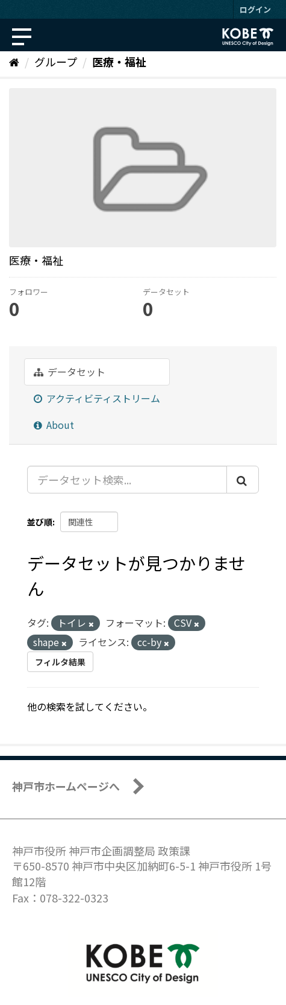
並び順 (39, 522)
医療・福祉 (119, 61)
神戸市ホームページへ (66, 786)
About (54, 424)
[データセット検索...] (127, 479)
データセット (69, 371)
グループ (55, 61)
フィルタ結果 (60, 662)
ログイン (255, 9)
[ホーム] (14, 61)
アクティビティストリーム (97, 398)
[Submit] (242, 479)
